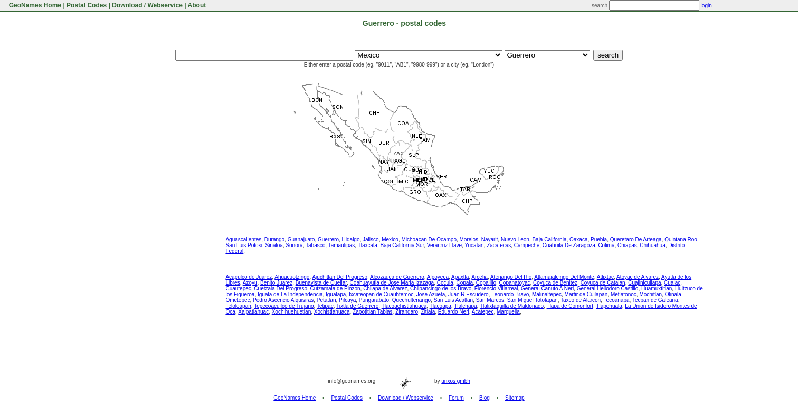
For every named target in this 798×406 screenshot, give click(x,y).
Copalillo (486, 283)
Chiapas (627, 245)
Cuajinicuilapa (644, 283)
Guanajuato (301, 239)
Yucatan (473, 245)
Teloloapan (238, 306)
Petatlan (326, 300)
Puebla (599, 239)
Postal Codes (86, 5)
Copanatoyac (514, 283)
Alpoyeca (438, 277)
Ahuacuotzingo (291, 277)
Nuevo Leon (515, 239)
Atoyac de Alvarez (637, 277)
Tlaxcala (367, 245)
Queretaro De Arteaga (636, 239)
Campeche (526, 245)
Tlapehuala (609, 306)
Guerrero (328, 239)
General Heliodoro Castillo (608, 288)
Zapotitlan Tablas (372, 312)
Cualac (672, 283)
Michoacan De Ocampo (429, 239)
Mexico (390, 239)
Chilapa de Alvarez (385, 288)
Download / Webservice (147, 5)
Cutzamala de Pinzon (335, 288)
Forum (456, 398)
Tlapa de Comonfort (570, 306)
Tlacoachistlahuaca (404, 306)
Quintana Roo (680, 239)
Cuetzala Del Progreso (280, 288)
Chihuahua (652, 245)
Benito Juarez (276, 283)
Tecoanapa (617, 300)
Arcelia (479, 277)
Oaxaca (578, 239)
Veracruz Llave (444, 245)
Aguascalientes (243, 239)
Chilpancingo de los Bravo (440, 288)
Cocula (445, 283)
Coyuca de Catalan (603, 283)
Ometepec (237, 300)
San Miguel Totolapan (532, 300)
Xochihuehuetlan (291, 312)
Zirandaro (406, 312)
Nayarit (489, 239)
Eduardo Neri (453, 312)
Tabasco (315, 245)
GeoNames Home (34, 5)
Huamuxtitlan (656, 288)
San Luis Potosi (243, 245)
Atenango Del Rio (510, 277)
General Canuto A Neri (547, 288)
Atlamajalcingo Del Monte (564, 277)
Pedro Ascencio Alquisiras (283, 300)
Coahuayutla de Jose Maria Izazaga (392, 283)
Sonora (294, 245)
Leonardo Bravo (510, 294)
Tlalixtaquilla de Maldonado (512, 306)
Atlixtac (605, 277)
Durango (274, 239)
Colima (606, 245)
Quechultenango (411, 300)
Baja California (549, 239)
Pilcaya (347, 300)
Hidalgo (351, 239)
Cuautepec (238, 288)
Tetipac (325, 306)
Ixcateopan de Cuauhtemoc (381, 294)
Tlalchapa (465, 306)
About (197, 5)
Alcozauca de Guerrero (397, 277)
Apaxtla (460, 277)
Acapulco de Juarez (248, 277)
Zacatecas (499, 245)
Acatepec (483, 312)
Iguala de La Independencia (290, 294)
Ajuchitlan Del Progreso (339, 277)
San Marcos (490, 300)
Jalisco (371, 239)
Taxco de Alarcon (580, 300)
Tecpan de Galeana (655, 300)
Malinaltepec (547, 294)
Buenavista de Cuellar (321, 283)
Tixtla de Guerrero (357, 306)
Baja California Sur (402, 245)
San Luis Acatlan (453, 300)
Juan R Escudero (468, 294)
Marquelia (508, 312)
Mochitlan (650, 294)
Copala (464, 283)
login (706, 5)
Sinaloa (273, 245)
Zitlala (428, 312)
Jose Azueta (430, 294)
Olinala (673, 294)
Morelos (469, 239)
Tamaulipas (341, 245)
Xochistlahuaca (332, 312)
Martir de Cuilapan (586, 294)
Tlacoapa (440, 306)
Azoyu (250, 283)
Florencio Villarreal (496, 288)
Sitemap (515, 398)
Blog (484, 398)
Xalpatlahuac (253, 312)
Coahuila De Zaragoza (569, 245)
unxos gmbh (455, 381)
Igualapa (336, 294)
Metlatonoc (623, 294)
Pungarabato (374, 300)
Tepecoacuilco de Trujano (284, 306)
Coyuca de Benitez (555, 283)
